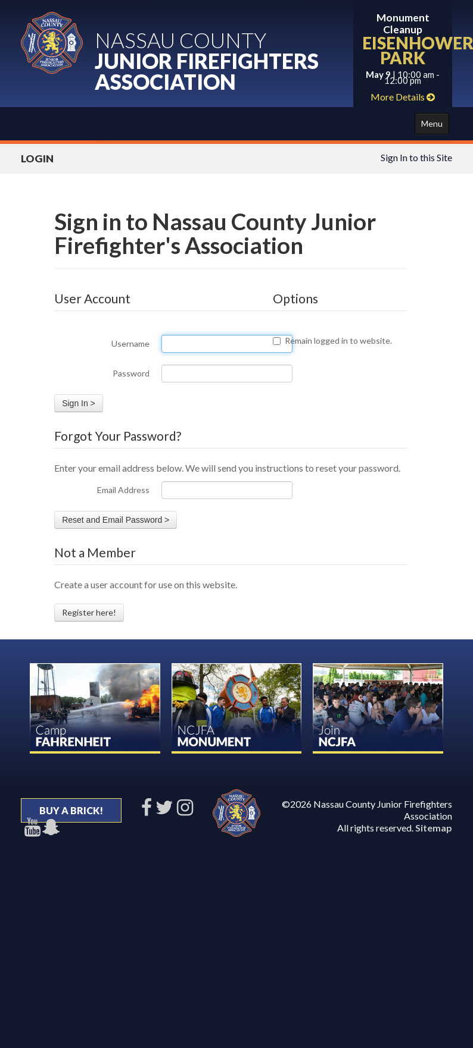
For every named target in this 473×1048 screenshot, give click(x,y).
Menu (432, 123)
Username (130, 343)
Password (131, 373)
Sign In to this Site (416, 157)
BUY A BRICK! (71, 810)
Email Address (123, 490)
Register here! (89, 612)
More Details (403, 96)
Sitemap (433, 827)
